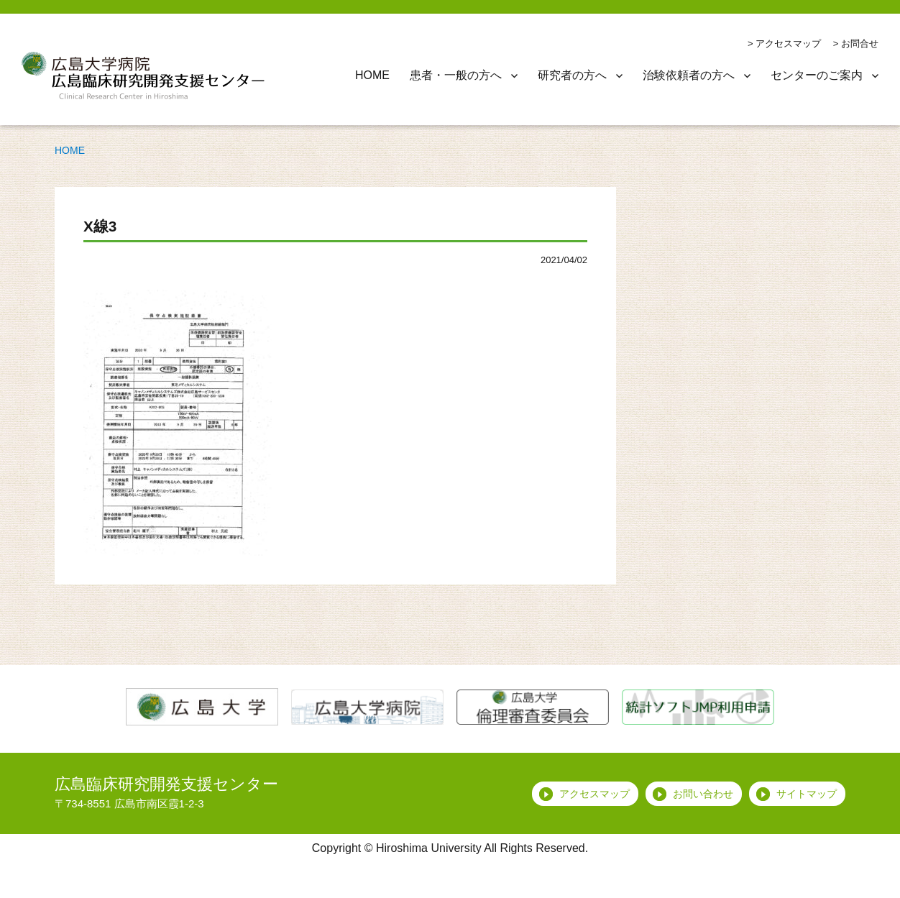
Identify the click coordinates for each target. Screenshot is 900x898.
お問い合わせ (703, 794)
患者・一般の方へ (456, 75)
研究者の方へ (572, 75)
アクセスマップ (788, 43)
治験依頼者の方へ (689, 75)
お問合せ (859, 43)
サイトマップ (806, 794)
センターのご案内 (817, 75)
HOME (372, 75)
